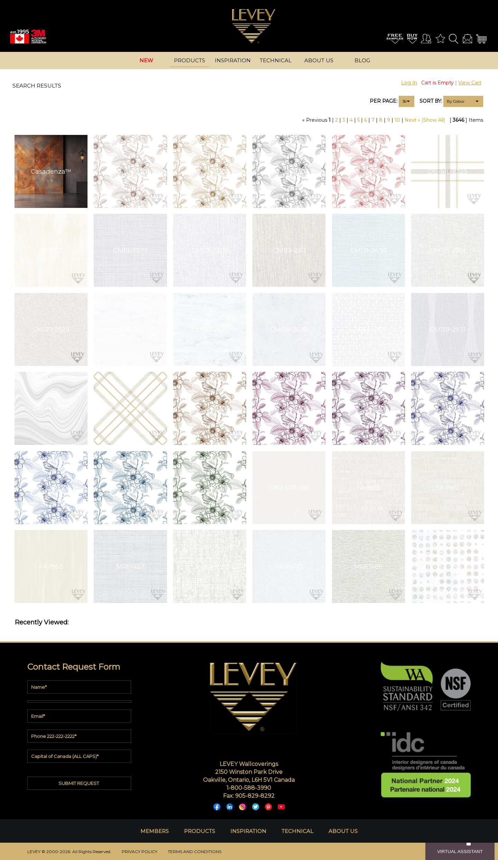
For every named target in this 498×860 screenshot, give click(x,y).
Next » (412, 120)
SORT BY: (430, 101)
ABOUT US (343, 831)
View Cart (469, 83)
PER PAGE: (383, 101)
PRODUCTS (199, 831)
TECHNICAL (297, 831)
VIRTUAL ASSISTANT (460, 851)
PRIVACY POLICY (139, 851)
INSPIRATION (248, 831)
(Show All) (433, 120)
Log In (409, 83)
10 (397, 120)
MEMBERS (154, 831)
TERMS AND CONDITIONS (194, 851)
